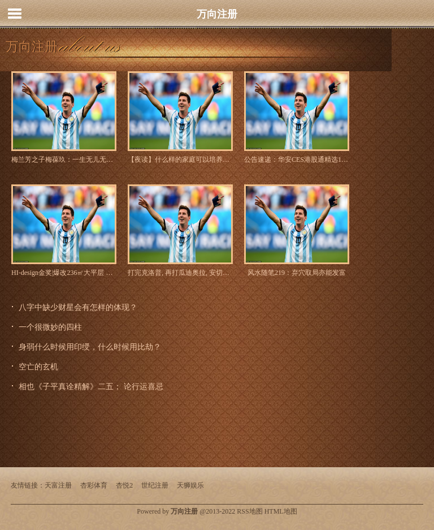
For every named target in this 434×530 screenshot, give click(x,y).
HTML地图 (280, 511)
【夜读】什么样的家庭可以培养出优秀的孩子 (180, 159)
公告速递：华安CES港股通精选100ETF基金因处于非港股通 (296, 159)
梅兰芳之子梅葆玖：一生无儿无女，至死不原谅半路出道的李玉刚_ (63, 159)
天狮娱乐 (190, 485)
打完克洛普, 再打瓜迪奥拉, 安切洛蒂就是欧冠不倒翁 (180, 273)
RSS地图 (249, 511)
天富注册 (58, 485)
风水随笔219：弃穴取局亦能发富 (297, 273)
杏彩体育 (93, 485)
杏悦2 (124, 485)
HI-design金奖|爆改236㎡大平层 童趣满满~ (63, 273)
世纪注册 (154, 485)
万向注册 (217, 14)
